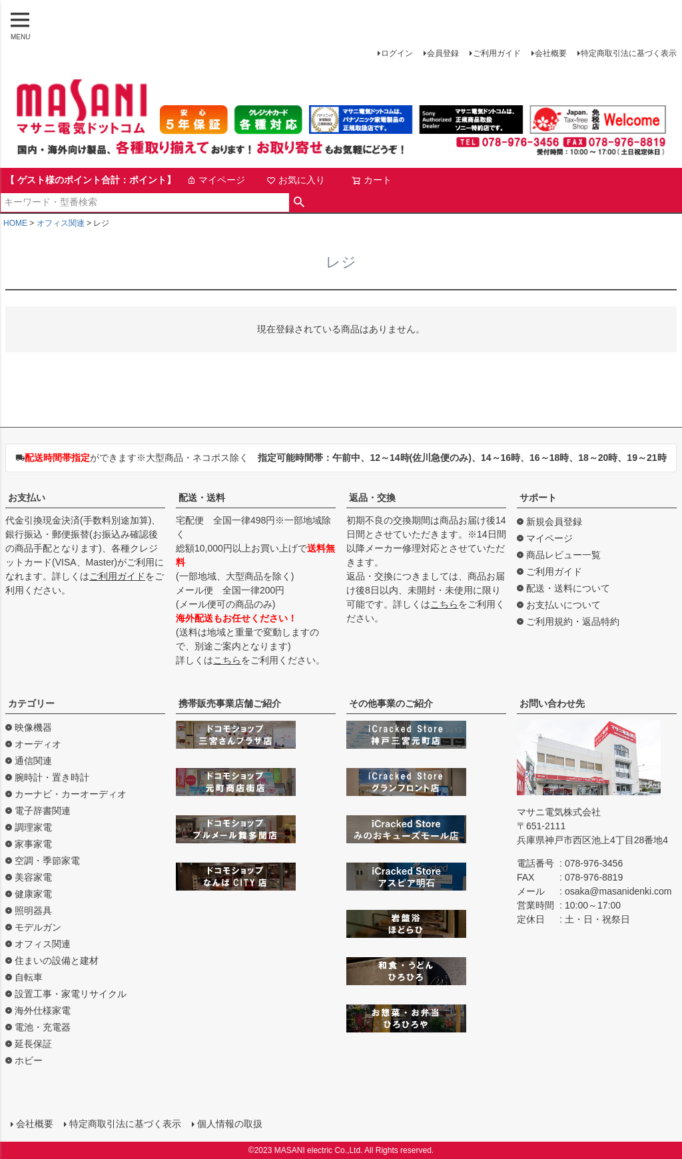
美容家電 (33, 877)
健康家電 (33, 894)
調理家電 (33, 827)
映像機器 (33, 727)
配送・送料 (201, 497)
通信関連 (33, 760)
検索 (299, 202)
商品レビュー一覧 (563, 555)
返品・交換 (372, 497)
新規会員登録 (554, 521)
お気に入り (295, 180)
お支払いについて (563, 604)
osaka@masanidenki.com (618, 891)
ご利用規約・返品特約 (572, 621)
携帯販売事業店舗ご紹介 (229, 703)
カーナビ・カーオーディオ (71, 794)
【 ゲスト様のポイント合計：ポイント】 (90, 180)
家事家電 (33, 844)
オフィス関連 (61, 223)
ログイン (397, 53)
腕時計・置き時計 (52, 777)
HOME (15, 223)
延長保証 (33, 1043)
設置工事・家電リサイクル (71, 993)
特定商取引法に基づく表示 (629, 53)
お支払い (26, 497)
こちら (227, 660)
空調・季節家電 (47, 860)
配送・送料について (568, 588)
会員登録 (443, 53)
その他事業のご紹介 (391, 703)
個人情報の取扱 (229, 1123)
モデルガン (38, 927)
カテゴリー (31, 703)
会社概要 (551, 53)
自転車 (29, 977)
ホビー (29, 1060)
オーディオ (38, 744)
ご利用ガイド (497, 53)
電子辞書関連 (43, 810)
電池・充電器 (43, 1027)
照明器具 (33, 910)
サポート (538, 497)
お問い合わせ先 (552, 703)
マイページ (215, 180)
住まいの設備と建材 (57, 960)
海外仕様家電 (43, 1010)
